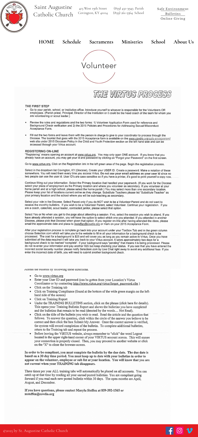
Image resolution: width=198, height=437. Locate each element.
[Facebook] (170, 431)
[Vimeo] (189, 431)
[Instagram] (179, 431)
